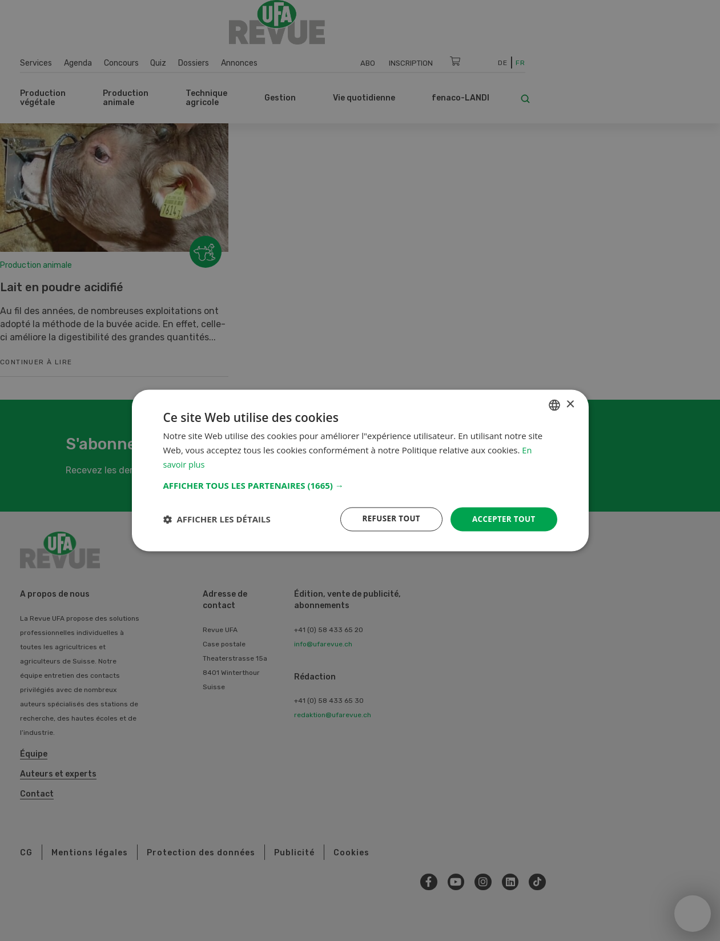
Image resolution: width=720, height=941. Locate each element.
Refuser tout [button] (386, 518)
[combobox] (554, 404)
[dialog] (360, 470)
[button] (360, 485)
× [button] (570, 404)
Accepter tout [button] (502, 518)
